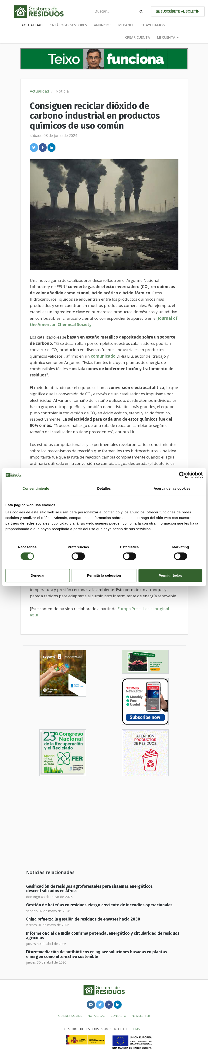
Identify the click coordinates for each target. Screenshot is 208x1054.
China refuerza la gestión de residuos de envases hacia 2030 (83, 919)
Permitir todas (170, 575)
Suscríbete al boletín (178, 11)
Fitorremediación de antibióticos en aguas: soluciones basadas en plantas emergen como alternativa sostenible (96, 954)
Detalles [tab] (104, 488)
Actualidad (32, 25)
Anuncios (102, 25)
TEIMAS (136, 1029)
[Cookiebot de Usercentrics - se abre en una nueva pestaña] (182, 475)
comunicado (103, 356)
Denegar (38, 575)
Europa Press (129, 608)
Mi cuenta (168, 37)
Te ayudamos (153, 25)
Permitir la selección (104, 575)
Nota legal (96, 1016)
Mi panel (126, 25)
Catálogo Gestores (68, 25)
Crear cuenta (137, 37)
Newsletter (141, 1016)
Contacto (118, 1016)
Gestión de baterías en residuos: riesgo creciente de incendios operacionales (99, 905)
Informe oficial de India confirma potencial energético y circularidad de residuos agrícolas (102, 935)
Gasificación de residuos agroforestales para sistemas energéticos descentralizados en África (89, 888)
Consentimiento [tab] (36, 488)
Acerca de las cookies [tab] (172, 488)
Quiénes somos (70, 1016)
